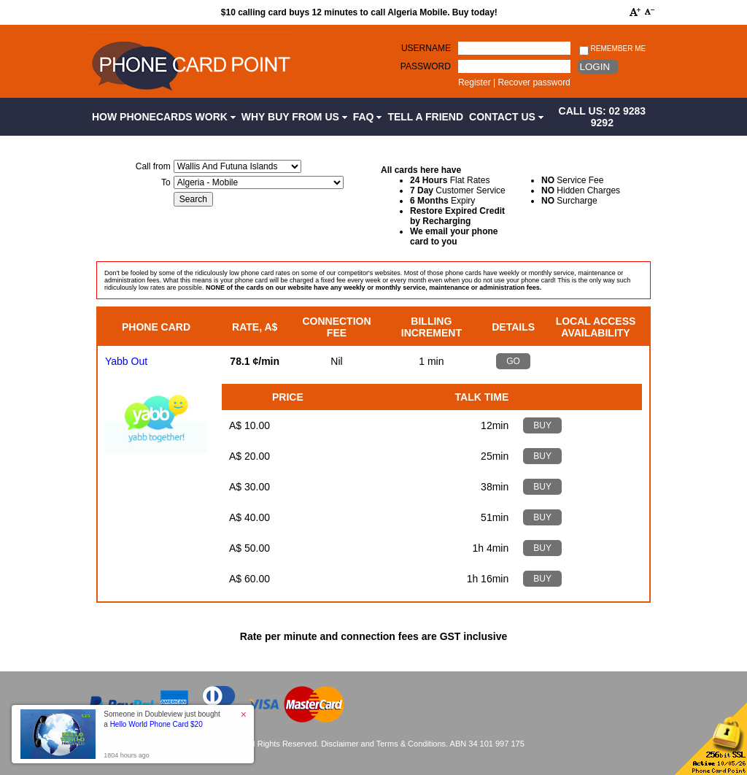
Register (474, 82)
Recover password (534, 82)
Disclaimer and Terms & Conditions (383, 743)
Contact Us (506, 117)
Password (425, 66)
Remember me (612, 49)
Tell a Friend (425, 117)
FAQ (367, 117)
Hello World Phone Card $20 (156, 724)
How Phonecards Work (164, 117)
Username (426, 48)
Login (595, 66)
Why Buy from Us (294, 117)
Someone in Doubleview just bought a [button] (162, 719)
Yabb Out (126, 361)
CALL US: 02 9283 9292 (602, 116)
